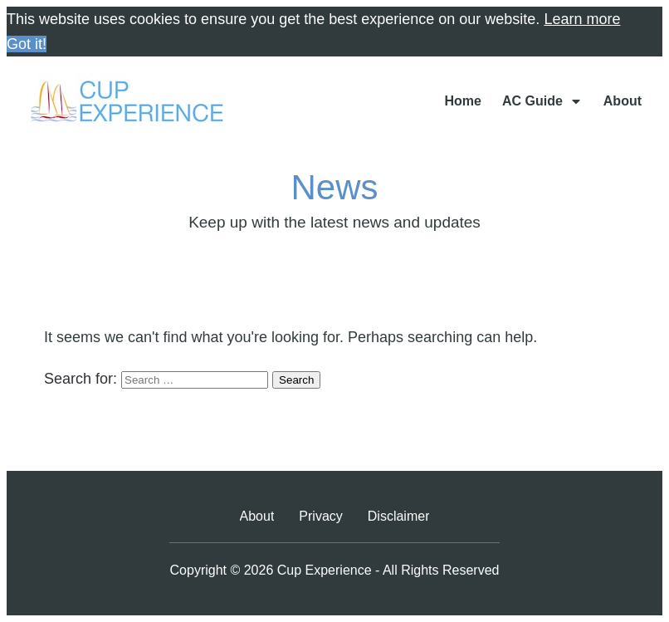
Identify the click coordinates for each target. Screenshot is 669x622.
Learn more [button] (582, 19)
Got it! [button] (26, 44)
